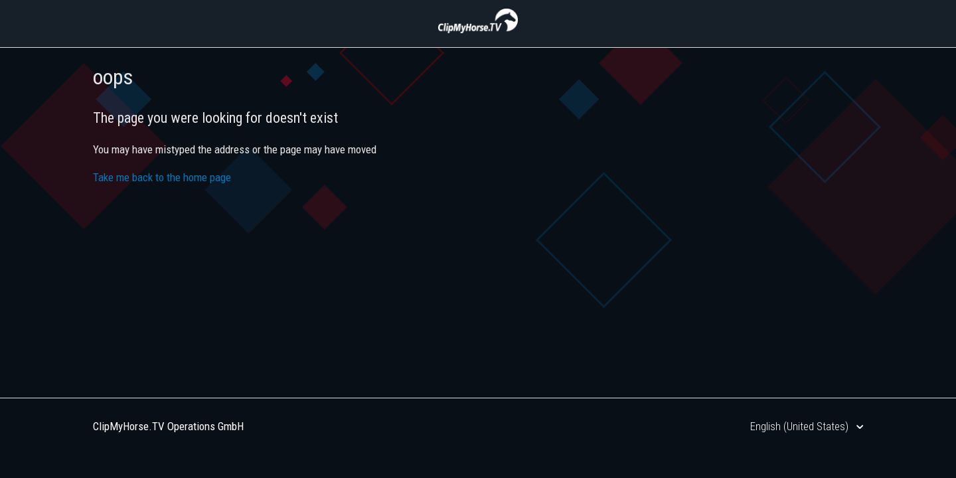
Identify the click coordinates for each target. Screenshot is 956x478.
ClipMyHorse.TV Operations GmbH (168, 426)
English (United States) (800, 426)
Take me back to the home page (162, 177)
